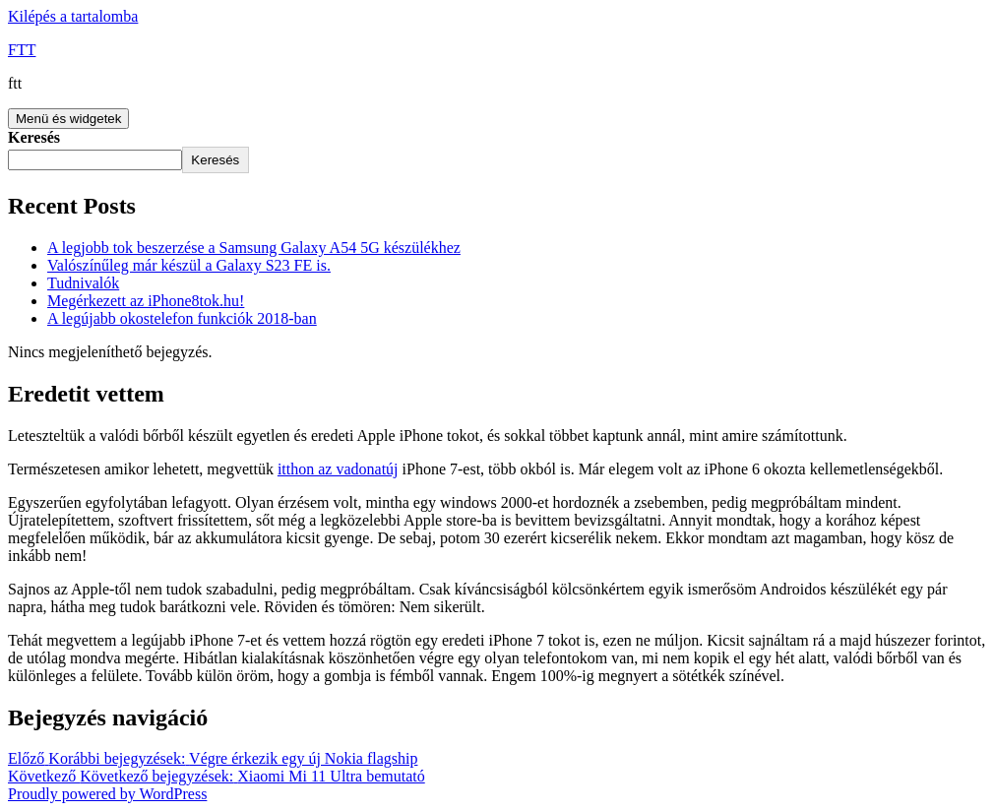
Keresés (34, 137)
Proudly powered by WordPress (107, 793)
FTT (21, 49)
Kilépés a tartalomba (73, 16)
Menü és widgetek (68, 118)
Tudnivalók (83, 283)
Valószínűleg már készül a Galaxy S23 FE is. (189, 265)
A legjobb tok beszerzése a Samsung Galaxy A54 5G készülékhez (254, 247)
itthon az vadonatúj (338, 469)
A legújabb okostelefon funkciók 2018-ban (182, 318)
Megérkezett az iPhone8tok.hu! (145, 300)
